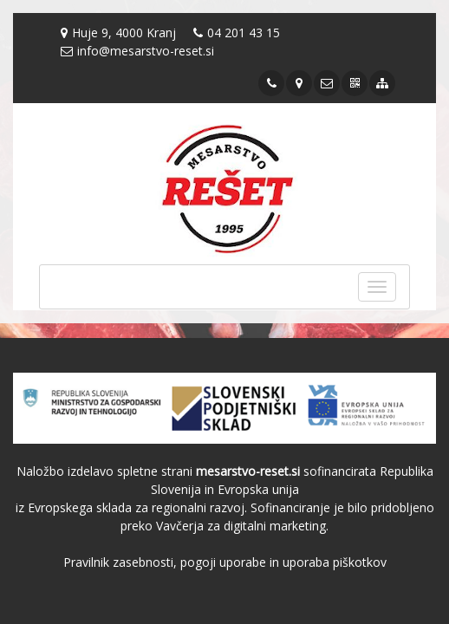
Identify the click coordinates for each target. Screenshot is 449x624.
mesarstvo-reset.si (248, 471)
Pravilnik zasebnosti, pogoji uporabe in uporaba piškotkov (225, 562)
